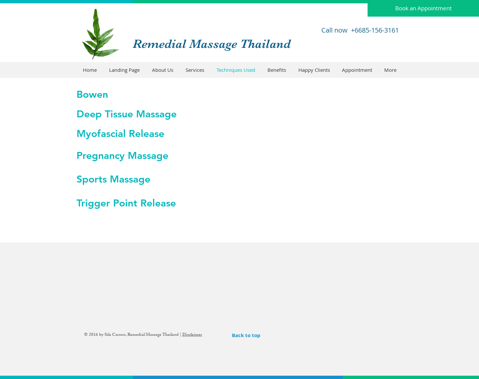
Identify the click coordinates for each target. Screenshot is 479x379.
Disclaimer (192, 335)
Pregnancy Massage (122, 156)
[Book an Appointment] (423, 8)
